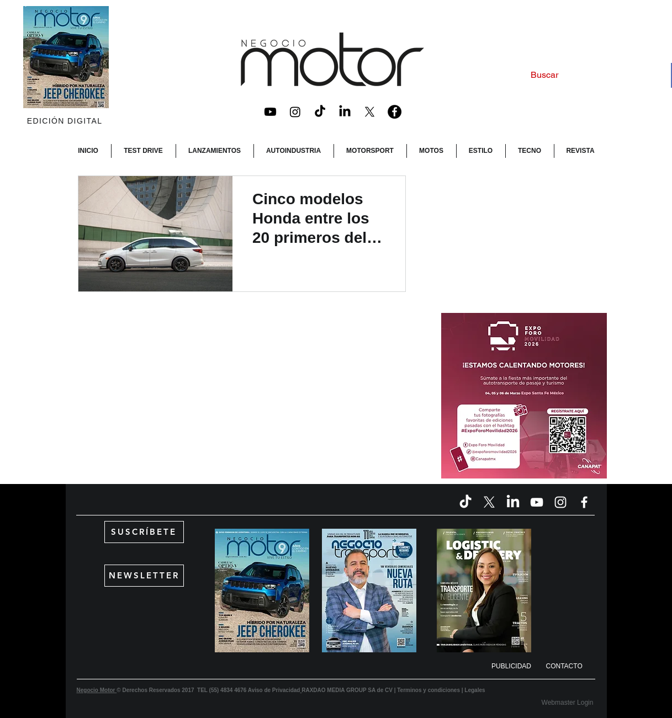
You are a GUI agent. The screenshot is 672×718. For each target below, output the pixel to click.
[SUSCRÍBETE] (144, 532)
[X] (370, 112)
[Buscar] (589, 75)
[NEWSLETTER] (144, 576)
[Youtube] (270, 112)
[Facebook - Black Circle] (394, 112)
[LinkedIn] (345, 112)
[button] (511, 667)
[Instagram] (295, 112)
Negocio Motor (97, 690)
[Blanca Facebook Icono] (584, 502)
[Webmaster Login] (568, 703)
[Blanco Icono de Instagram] (560, 502)
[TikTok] (320, 112)
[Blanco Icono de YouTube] (536, 502)
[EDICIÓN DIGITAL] (66, 121)
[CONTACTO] (572, 667)
